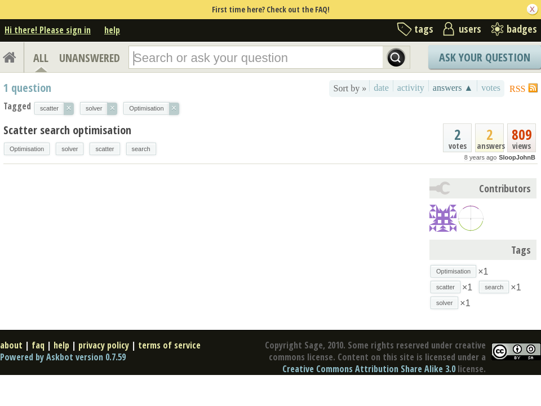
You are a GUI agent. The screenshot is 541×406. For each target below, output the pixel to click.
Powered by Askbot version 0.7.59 (63, 357)
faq (38, 345)
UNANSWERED (89, 57)
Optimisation (27, 148)
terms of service (169, 345)
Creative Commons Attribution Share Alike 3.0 (368, 369)
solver (69, 148)
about (11, 345)
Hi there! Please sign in (48, 30)
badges (522, 29)
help (112, 30)
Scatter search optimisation (67, 130)
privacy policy (103, 345)
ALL (40, 57)
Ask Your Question (484, 57)
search (141, 148)
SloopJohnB (517, 157)
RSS (517, 89)
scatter (104, 148)
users (470, 29)
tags (423, 29)
